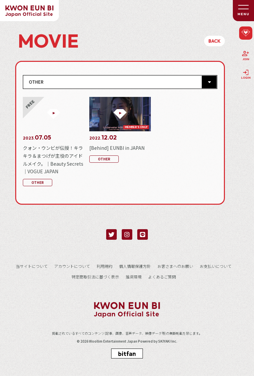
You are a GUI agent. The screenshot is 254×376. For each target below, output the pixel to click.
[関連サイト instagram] (127, 234)
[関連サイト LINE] (142, 234)
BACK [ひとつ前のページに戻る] (214, 41)
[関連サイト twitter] (111, 234)
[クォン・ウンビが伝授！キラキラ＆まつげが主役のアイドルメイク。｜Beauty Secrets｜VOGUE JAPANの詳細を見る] (53, 142)
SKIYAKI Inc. (167, 341)
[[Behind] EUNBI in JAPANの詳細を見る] (119, 130)
